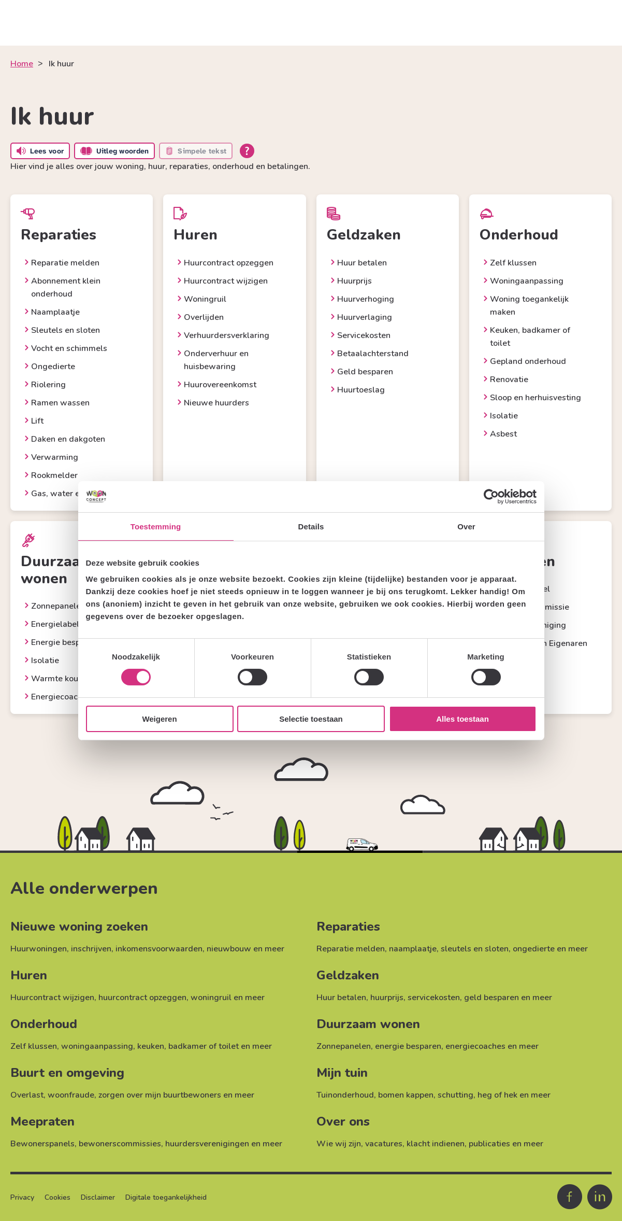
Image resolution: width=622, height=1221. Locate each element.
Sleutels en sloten (65, 330)
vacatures (383, 1143)
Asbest (503, 434)
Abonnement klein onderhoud (65, 287)
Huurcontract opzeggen (228, 263)
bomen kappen (405, 1095)
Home (21, 63)
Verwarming (54, 457)
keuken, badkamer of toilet (188, 1046)
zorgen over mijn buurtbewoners (159, 1095)
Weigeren (159, 718)
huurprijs (386, 997)
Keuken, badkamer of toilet (530, 337)
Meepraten (42, 1121)
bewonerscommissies (120, 1143)
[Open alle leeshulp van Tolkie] (247, 151)
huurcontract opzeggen (142, 997)
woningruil (211, 997)
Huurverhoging (365, 299)
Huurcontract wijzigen (226, 281)
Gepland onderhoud (528, 361)
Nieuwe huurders (216, 403)
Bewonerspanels (42, 1143)
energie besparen (408, 1046)
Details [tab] (311, 526)
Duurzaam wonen (368, 1024)
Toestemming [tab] (156, 526)
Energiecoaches (61, 697)
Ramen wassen (60, 403)
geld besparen (491, 997)
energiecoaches (475, 1046)
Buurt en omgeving (67, 1072)
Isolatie (504, 416)
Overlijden (204, 317)
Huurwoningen (38, 949)
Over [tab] (466, 526)
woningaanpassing (97, 1046)
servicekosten (434, 997)
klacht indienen (436, 1143)
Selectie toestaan (311, 718)
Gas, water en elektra (72, 493)
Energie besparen (64, 642)
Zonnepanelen (58, 606)
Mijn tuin (342, 1072)
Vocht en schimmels (69, 348)
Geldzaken (347, 975)
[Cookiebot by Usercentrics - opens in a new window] (491, 496)
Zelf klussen (513, 263)
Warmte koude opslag (73, 678)
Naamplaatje (55, 312)
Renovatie (509, 379)
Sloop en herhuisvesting (535, 397)
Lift (37, 421)
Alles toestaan (462, 718)
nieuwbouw (229, 949)
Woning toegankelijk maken (529, 305)
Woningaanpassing (526, 281)
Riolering (48, 384)
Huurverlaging (364, 317)
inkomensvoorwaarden (158, 949)
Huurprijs (354, 281)
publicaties (489, 1143)
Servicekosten (363, 335)
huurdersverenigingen (207, 1143)
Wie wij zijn (338, 1143)
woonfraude (71, 1095)
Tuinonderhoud (345, 1095)
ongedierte (534, 949)
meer (274, 949)
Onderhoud (43, 1024)
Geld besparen (365, 371)
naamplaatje (413, 949)
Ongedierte (53, 366)
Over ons (343, 1121)
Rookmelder (54, 475)
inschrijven (91, 949)
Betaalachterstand (373, 353)
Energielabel (55, 624)
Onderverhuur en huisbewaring (216, 360)
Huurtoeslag (361, 390)
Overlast (27, 1095)
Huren (28, 975)
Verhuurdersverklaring (226, 335)
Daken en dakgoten (68, 439)
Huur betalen (362, 263)
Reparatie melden (65, 263)
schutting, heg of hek (477, 1095)
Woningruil (205, 299)
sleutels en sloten (475, 949)
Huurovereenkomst (220, 384)
